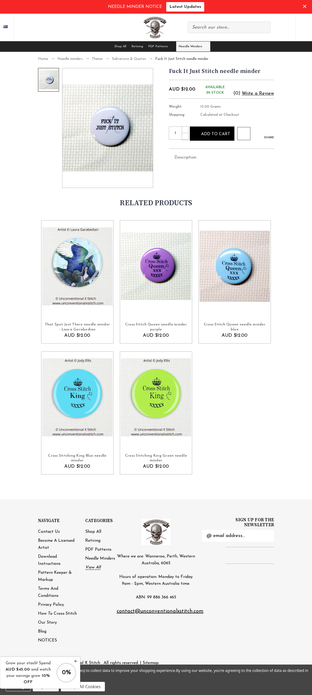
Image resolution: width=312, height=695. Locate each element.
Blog (42, 631)
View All (93, 567)
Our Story (47, 622)
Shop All (120, 46)
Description (182, 157)
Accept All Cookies (83, 686)
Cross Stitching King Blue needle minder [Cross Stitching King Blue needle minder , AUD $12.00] (77, 458)
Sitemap (151, 663)
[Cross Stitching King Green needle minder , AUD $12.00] (156, 397)
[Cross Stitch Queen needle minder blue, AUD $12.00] (235, 266)
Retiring (137, 46)
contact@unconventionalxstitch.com (160, 611)
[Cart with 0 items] (304, 28)
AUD (9, 27)
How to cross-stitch (57, 614)
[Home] (107, 46)
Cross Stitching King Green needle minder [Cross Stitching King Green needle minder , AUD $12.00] (156, 458)
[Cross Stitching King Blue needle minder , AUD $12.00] (77, 397)
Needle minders (193, 46)
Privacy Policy (51, 605)
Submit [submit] (267, 536)
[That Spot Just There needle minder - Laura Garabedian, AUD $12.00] (77, 266)
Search (263, 27)
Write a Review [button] (258, 93)
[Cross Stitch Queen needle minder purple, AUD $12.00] (156, 266)
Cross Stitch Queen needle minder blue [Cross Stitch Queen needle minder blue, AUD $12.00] (235, 327)
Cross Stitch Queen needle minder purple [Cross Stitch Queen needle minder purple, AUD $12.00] (156, 327)
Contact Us (49, 532)
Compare (277, 28)
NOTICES (47, 640)
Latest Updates (185, 7)
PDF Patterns (161, 46)
